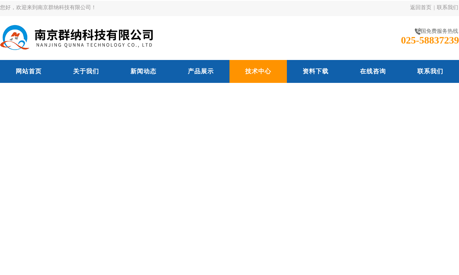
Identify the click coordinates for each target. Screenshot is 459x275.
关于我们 (86, 71)
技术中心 (258, 71)
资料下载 (316, 71)
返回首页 (420, 7)
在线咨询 (373, 71)
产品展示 (201, 71)
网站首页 (29, 71)
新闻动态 (143, 71)
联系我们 (447, 7)
